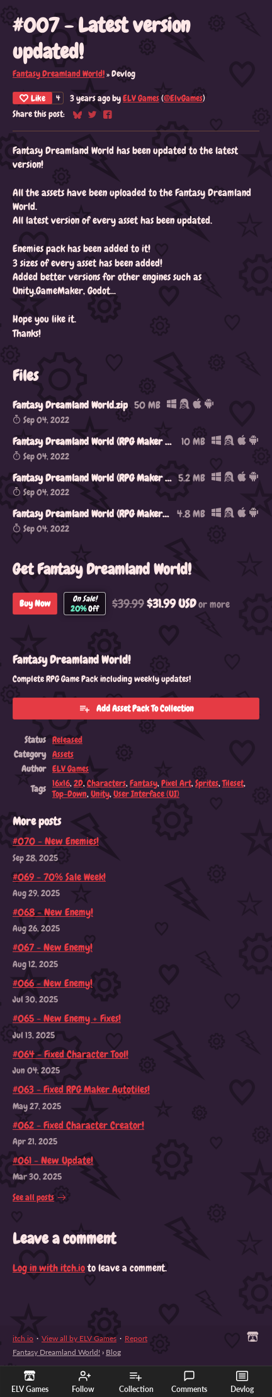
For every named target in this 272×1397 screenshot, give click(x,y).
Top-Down (69, 794)
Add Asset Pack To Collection (136, 708)
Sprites (206, 783)
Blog (113, 1352)
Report (136, 1338)
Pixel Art (176, 783)
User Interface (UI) (146, 794)
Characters (106, 783)
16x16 (61, 783)
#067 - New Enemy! (53, 947)
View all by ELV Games (79, 1338)
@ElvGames (183, 98)
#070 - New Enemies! (56, 841)
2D (78, 783)
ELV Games (141, 98)
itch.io (23, 1338)
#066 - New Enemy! (53, 983)
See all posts (33, 1197)
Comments (189, 1382)
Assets (63, 754)
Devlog (242, 1382)
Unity (100, 794)
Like (32, 98)
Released (67, 740)
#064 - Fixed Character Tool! (70, 1054)
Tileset (233, 783)
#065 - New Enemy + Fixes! (67, 1018)
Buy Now (35, 603)
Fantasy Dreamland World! (59, 73)
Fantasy (143, 783)
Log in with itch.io (49, 1267)
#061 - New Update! (53, 1160)
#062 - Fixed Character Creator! (78, 1125)
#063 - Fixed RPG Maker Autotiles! (81, 1089)
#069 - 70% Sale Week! (59, 877)
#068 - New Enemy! (53, 912)
